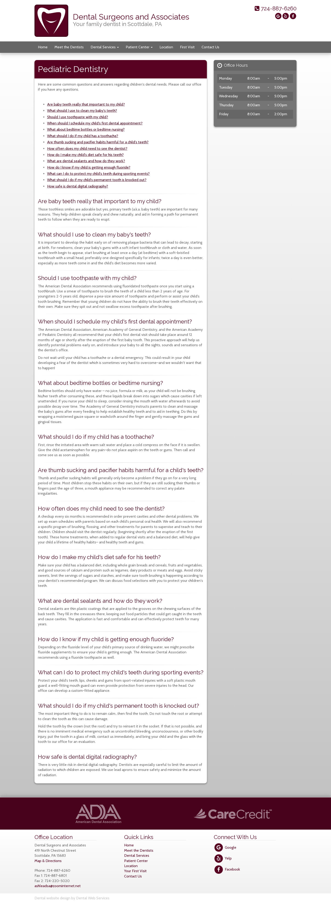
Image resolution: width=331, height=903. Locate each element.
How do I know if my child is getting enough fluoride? (88, 167)
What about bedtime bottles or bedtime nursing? (86, 129)
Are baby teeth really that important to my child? (86, 104)
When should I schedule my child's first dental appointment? (95, 123)
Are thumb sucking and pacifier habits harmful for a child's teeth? (97, 142)
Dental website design (52, 898)
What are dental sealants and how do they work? (86, 161)
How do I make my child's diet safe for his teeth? (85, 155)
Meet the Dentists (69, 47)
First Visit (187, 47)
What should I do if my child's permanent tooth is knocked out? (96, 180)
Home (43, 47)
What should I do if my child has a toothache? (82, 136)
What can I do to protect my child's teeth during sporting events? (98, 173)
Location (166, 47)
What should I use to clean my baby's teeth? (82, 110)
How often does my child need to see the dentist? (87, 148)
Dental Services (105, 47)
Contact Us (210, 47)
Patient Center (139, 47)
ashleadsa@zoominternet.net (57, 886)
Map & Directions (48, 861)
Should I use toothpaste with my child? (77, 117)
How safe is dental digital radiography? (77, 186)
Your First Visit (135, 871)
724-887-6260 (276, 8)
